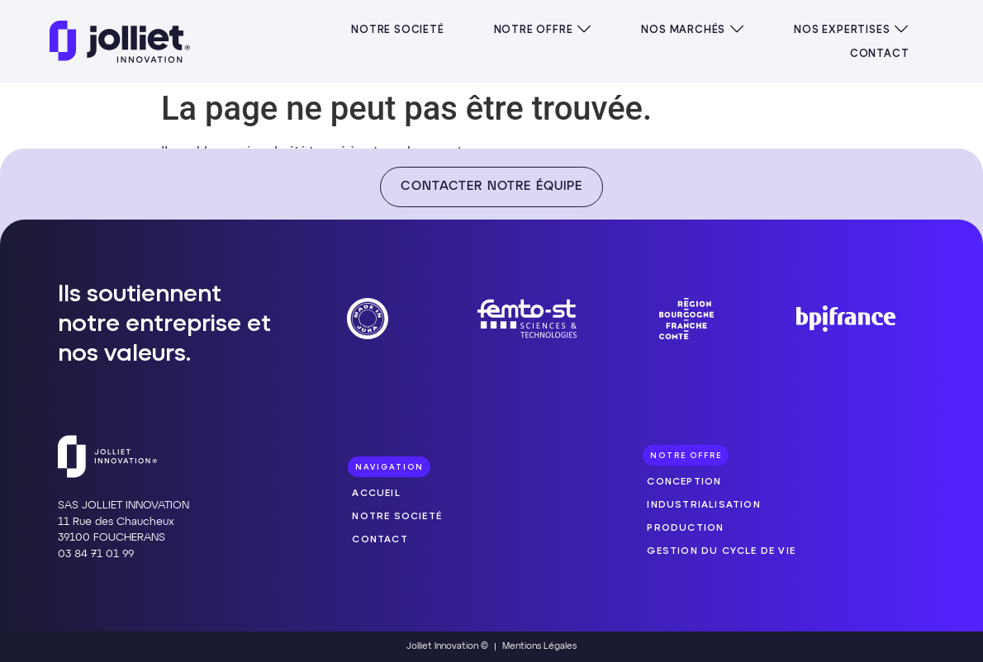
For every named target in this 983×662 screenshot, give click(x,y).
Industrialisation (703, 504)
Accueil (376, 492)
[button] (543, 29)
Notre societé (397, 515)
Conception (684, 481)
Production (685, 527)
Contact (379, 538)
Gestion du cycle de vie (721, 550)
